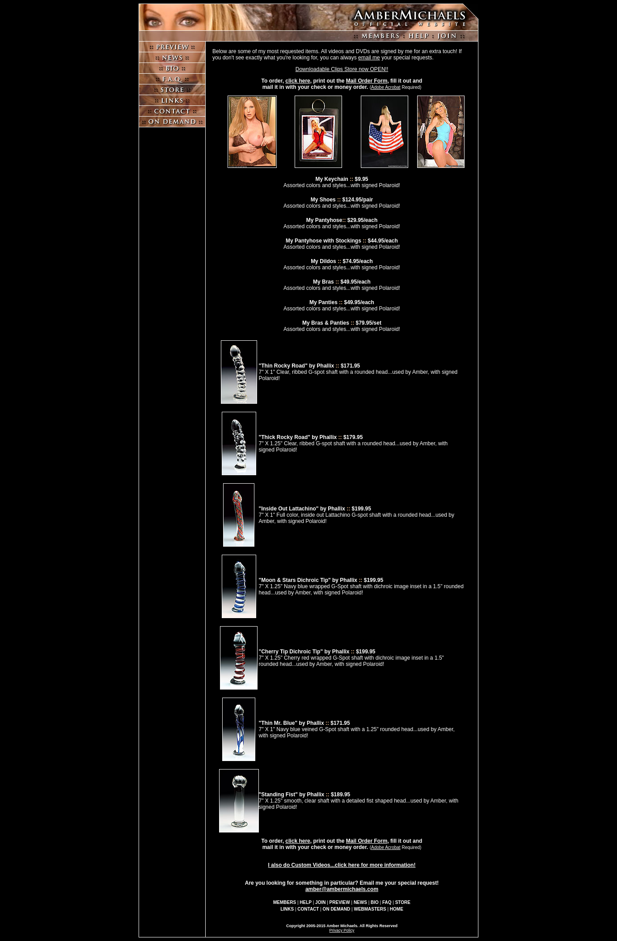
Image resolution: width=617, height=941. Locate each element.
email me (369, 57)
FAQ (387, 902)
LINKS (287, 909)
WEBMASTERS (370, 909)
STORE (402, 902)
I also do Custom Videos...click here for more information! (342, 865)
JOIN (320, 902)
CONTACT (308, 909)
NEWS (360, 902)
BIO (375, 902)
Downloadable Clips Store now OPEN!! (342, 69)
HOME (396, 909)
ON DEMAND (337, 909)
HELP (306, 902)
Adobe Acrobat (386, 87)
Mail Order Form (367, 81)
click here (297, 81)
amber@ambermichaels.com (341, 889)
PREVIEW (340, 902)
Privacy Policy (341, 930)
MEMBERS (284, 902)
